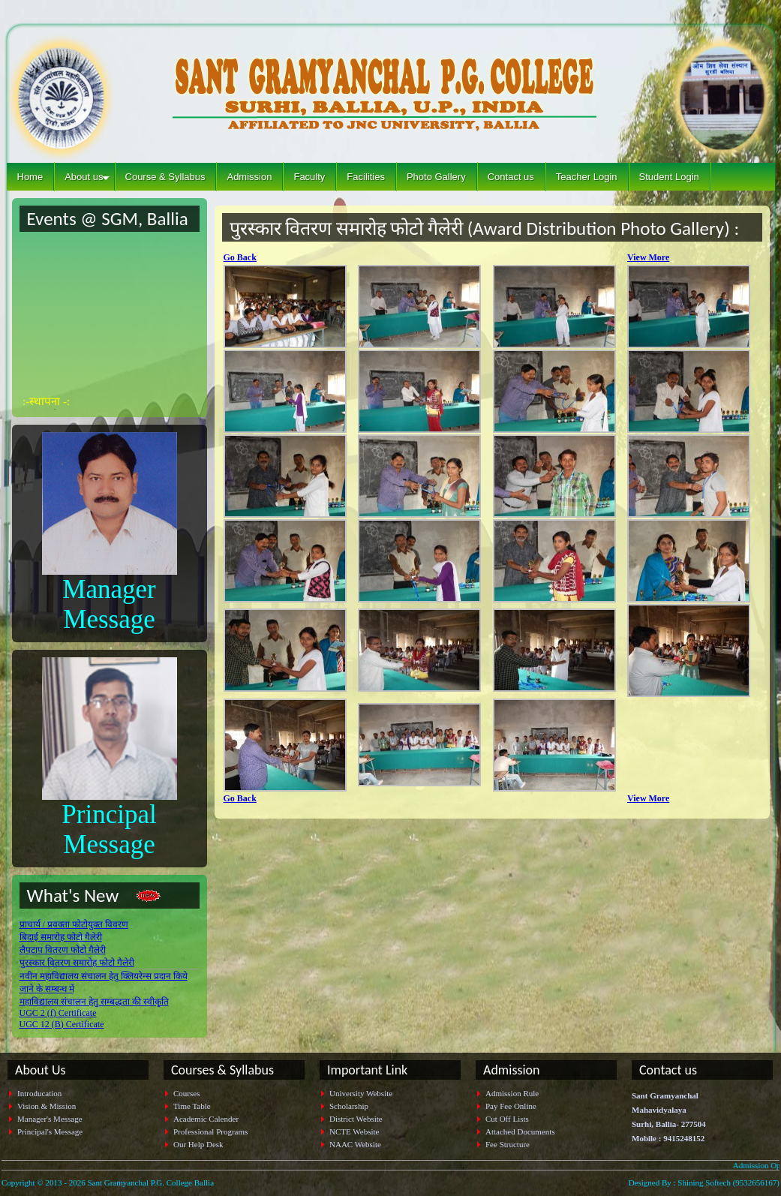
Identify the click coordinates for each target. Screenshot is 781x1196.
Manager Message (108, 604)
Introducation (39, 1093)
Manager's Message (50, 1118)
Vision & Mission (46, 1105)
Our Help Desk (198, 1144)
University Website (360, 1093)
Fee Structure (507, 1144)
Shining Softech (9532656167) (728, 1182)
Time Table (192, 1105)
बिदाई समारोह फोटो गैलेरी (61, 937)
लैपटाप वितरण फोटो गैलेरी (63, 950)
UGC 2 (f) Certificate (58, 1013)
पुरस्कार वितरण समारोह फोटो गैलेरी (77, 962)
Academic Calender (206, 1118)
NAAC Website (355, 1144)
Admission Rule (512, 1093)
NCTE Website (354, 1131)
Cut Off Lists (507, 1118)
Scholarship (348, 1105)
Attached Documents (520, 1131)
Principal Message (109, 829)
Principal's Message (50, 1131)
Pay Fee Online (510, 1105)
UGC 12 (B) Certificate (62, 1024)
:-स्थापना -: (46, 405)
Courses (186, 1093)
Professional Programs (210, 1131)
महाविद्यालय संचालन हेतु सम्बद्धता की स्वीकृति (94, 1001)
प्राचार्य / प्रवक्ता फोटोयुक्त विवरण (74, 924)
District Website (356, 1118)
